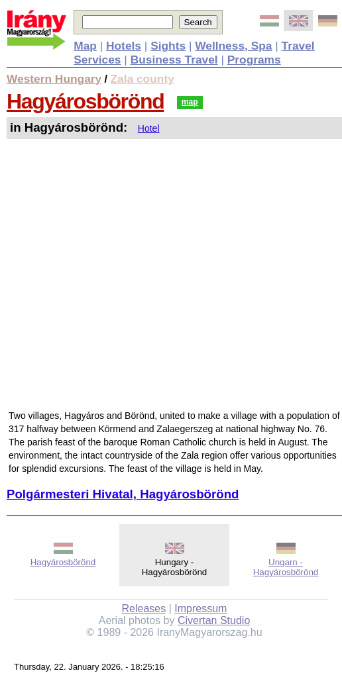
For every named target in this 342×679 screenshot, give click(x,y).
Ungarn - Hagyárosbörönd (286, 567)
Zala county (142, 78)
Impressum (200, 608)
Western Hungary (54, 78)
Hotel (149, 128)
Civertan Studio (214, 620)
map (190, 102)
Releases (144, 608)
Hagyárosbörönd (85, 101)
